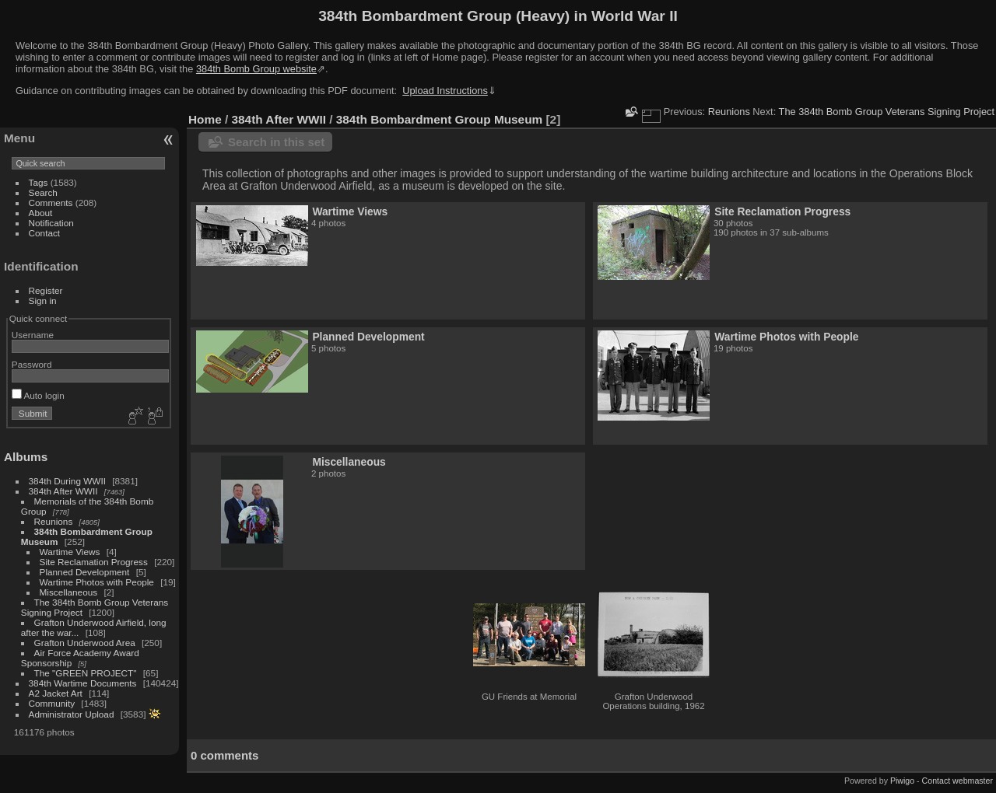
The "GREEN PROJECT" (85, 673)
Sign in (43, 300)
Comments (51, 202)
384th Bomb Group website (256, 69)
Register (46, 290)
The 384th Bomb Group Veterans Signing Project (886, 111)
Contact (45, 233)
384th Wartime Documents (83, 683)
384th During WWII (67, 481)
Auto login (38, 395)
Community (52, 703)
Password (32, 364)
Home (205, 119)
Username (33, 335)
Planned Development (85, 572)
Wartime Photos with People (97, 582)
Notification (51, 223)
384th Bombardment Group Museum (439, 119)
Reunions (53, 521)
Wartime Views (70, 552)
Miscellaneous (69, 592)
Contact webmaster (957, 780)
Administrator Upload (71, 714)
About (41, 213)
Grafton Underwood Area (84, 643)
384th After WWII (63, 491)
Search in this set (276, 141)
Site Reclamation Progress (94, 562)
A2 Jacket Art (55, 693)
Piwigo (902, 780)
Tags (38, 182)
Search (43, 192)
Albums (25, 456)
